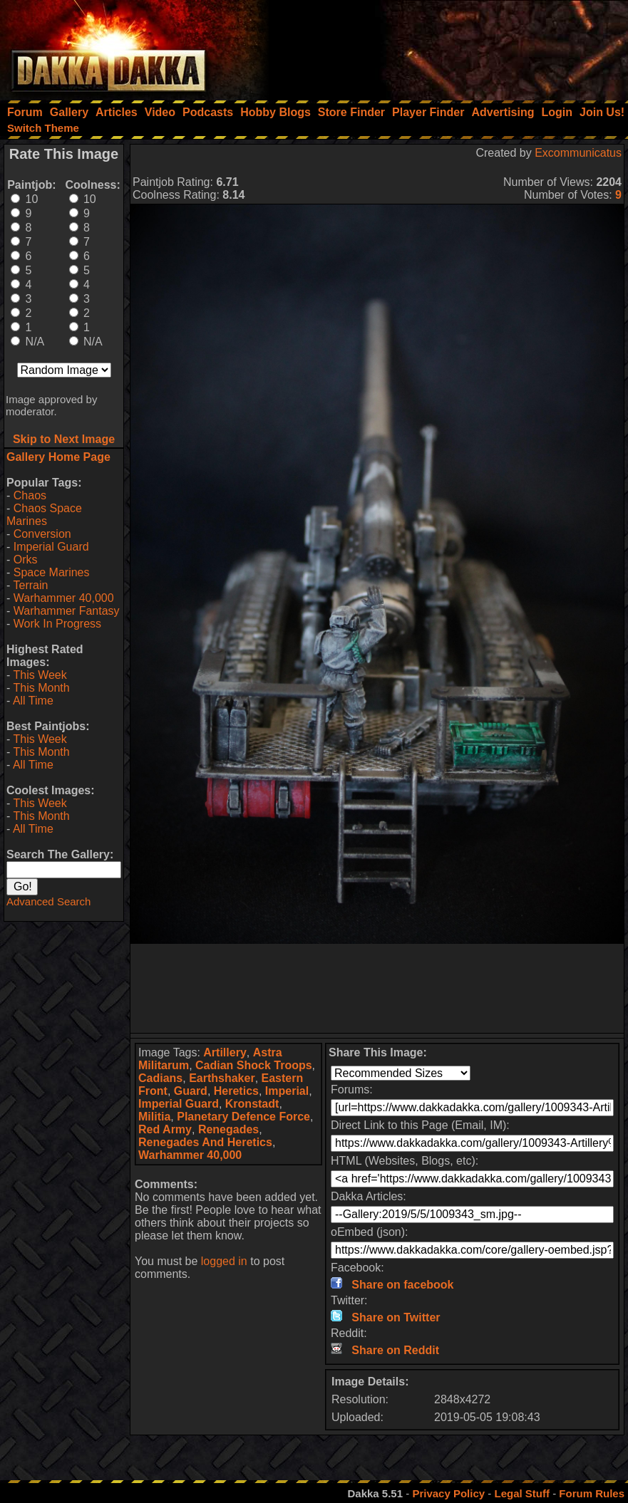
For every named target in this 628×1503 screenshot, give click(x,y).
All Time (33, 701)
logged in (224, 1261)
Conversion (42, 534)
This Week (39, 675)
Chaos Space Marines (44, 514)
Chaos (30, 495)
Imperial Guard (51, 547)
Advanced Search (48, 901)
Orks (26, 559)
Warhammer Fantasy (67, 611)
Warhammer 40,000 (64, 598)
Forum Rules (591, 1493)
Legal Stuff (522, 1493)
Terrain (30, 585)
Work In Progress (57, 624)
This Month (41, 688)
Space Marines (52, 572)
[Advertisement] (436, 46)
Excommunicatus (578, 153)
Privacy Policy (448, 1493)
